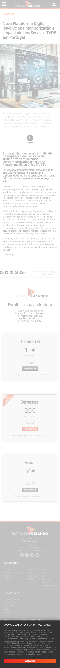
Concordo (30, 661)
